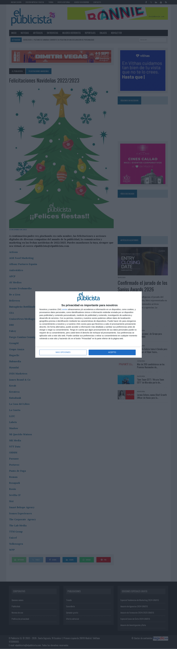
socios (64, 309)
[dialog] (88, 324)
